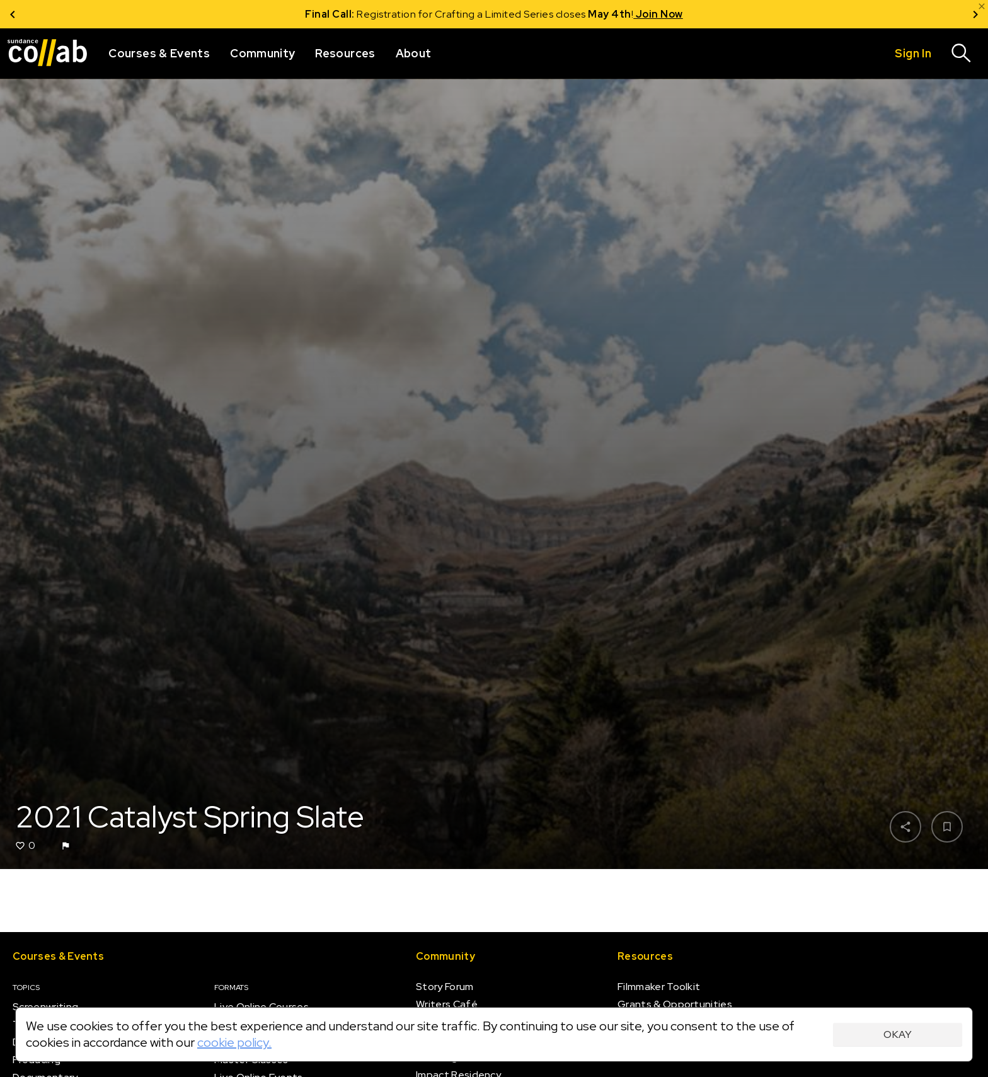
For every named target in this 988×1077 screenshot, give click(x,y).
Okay (897, 1034)
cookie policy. (234, 1042)
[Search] (961, 53)
